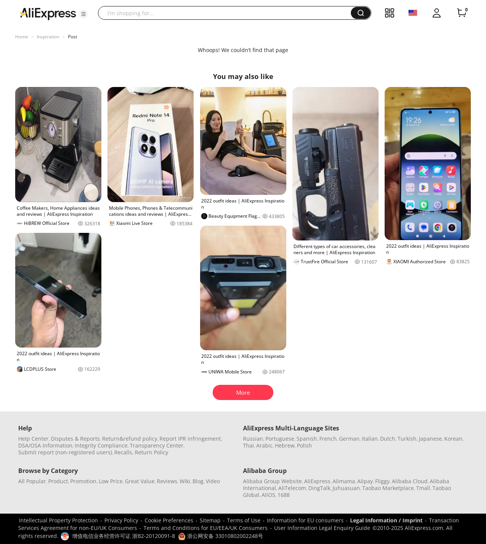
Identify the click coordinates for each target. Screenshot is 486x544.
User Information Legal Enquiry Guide (322, 527)
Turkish (407, 438)
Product (58, 481)
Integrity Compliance (101, 445)
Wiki (185, 481)
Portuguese (279, 438)
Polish (304, 445)
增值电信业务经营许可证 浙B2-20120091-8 (123, 535)
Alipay (365, 481)
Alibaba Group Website (272, 481)
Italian (370, 438)
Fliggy (382, 481)
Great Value (140, 481)
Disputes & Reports (75, 438)
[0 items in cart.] (462, 13)
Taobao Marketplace (388, 488)
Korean (453, 438)
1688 (284, 494)
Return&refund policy (129, 438)
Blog (198, 481)
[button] (83, 14)
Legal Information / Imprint (386, 520)
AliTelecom (292, 488)
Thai (248, 445)
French (328, 438)
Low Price (111, 481)
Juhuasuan (346, 488)
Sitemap (210, 520)
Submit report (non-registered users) (65, 452)
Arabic (264, 445)
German (349, 438)
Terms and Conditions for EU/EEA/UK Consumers (206, 527)
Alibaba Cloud (410, 481)
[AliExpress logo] (47, 13)
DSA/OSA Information (45, 445)
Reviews (167, 481)
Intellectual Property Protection (58, 520)
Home (21, 36)
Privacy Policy (121, 520)
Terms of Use (243, 520)
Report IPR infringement (190, 438)
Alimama (344, 481)
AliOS (268, 494)
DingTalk (319, 488)
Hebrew (285, 445)
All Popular (32, 481)
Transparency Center (156, 445)
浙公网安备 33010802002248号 (220, 535)
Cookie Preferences (169, 520)
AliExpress (317, 481)
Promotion (83, 481)
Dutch (387, 438)
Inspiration (48, 36)
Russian (253, 438)
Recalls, (124, 452)
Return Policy (151, 452)
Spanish (307, 438)
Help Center (33, 438)
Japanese (430, 438)
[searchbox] (227, 12)
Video (213, 481)
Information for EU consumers (305, 520)
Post (72, 36)
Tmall (423, 488)
